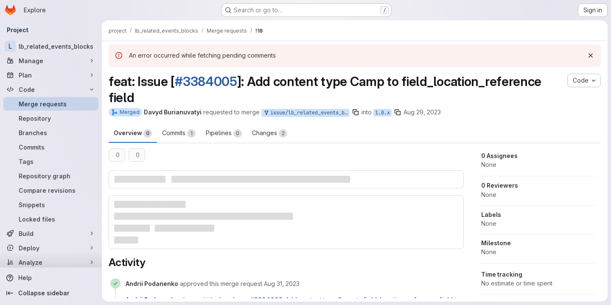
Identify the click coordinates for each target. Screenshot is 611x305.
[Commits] (50, 147)
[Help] (50, 278)
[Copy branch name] (355, 112)
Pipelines (224, 133)
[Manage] (50, 60)
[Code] (50, 89)
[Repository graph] (50, 176)
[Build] (50, 233)
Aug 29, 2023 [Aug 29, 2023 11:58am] (422, 112)
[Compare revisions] (50, 190)
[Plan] (50, 75)
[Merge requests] (50, 104)
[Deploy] (50, 248)
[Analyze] (50, 262)
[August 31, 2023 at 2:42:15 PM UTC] (282, 283)
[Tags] (50, 161)
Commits (179, 133)
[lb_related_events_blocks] (50, 46)
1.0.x (382, 112)
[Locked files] (50, 219)
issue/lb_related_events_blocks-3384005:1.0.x (306, 112)
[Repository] (50, 118)
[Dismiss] (591, 55)
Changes (269, 133)
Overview (133, 133)
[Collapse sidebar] (50, 293)
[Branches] (50, 132)
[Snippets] (50, 204)
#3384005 (206, 81)
